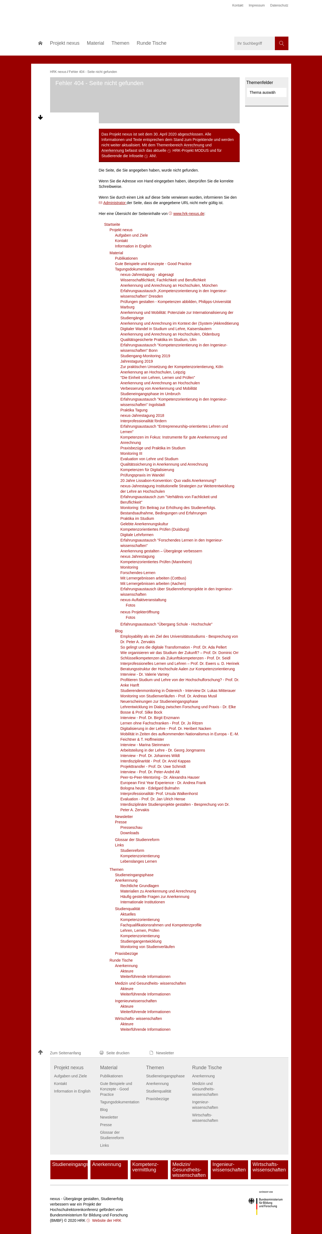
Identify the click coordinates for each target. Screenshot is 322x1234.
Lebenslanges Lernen (139, 861)
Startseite (112, 224)
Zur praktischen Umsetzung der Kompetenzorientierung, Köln (172, 367)
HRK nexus (58, 72)
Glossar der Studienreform (137, 839)
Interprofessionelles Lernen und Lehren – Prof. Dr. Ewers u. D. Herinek (180, 663)
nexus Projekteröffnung (140, 612)
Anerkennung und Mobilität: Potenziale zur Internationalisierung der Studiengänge (177, 315)
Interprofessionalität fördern (144, 421)
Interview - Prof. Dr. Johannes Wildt (150, 755)
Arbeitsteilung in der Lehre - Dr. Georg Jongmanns (163, 750)
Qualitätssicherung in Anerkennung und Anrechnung (164, 464)
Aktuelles (128, 914)
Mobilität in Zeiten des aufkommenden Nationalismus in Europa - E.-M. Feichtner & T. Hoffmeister (180, 737)
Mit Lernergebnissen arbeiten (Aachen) (153, 583)
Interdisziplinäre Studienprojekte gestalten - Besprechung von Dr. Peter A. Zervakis (175, 807)
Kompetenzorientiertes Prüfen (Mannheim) (156, 562)
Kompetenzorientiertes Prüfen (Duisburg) (155, 529)
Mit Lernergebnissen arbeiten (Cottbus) (153, 578)
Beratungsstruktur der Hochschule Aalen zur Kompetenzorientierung (178, 669)
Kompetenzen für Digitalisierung (147, 470)
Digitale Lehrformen (137, 535)
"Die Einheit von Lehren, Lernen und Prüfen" (158, 377)
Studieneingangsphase (134, 875)
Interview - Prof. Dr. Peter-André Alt (150, 772)
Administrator (115, 203)
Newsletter (124, 816)
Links (119, 845)
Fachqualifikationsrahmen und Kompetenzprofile (161, 925)
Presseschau (131, 827)
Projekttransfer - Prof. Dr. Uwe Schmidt (153, 766)
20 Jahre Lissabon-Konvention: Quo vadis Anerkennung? (168, 480)
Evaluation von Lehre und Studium (149, 459)
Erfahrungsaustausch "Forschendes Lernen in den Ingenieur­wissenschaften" (172, 543)
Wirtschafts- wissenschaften (138, 1018)
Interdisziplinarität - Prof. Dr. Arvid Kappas (156, 761)
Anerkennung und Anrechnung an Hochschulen (160, 383)
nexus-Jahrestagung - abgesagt (147, 274)
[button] (66, 1052)
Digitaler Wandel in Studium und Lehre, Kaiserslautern (166, 329)
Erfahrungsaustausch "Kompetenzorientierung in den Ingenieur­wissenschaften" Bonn (174, 348)
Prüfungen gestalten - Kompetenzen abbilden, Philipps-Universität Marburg (176, 304)
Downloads (130, 833)
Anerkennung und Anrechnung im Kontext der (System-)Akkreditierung (180, 323)
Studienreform (132, 850)
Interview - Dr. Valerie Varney (145, 674)
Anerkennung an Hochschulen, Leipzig (153, 372)
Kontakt (121, 241)
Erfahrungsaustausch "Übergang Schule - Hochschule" (167, 624)
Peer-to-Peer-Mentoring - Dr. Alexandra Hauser (160, 777)
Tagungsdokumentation (134, 269)
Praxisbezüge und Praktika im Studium (153, 448)
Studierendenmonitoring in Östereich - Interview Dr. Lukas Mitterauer (178, 690)
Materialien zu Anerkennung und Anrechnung (158, 891)
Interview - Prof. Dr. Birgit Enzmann (150, 718)
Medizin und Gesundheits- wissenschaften (150, 983)
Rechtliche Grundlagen (140, 886)
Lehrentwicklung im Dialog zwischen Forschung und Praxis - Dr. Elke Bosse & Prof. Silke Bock (178, 709)
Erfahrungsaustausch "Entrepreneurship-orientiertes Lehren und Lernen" (174, 429)
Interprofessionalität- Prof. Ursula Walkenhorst (159, 793)
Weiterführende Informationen (146, 976)
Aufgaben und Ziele (131, 235)
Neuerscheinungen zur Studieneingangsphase (159, 701)
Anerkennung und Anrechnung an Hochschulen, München (169, 285)
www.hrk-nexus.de (188, 213)
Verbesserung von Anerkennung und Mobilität (159, 388)
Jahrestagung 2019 (137, 361)
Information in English (133, 246)
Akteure (127, 971)
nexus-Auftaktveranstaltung (144, 600)
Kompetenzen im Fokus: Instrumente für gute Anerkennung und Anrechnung (174, 440)
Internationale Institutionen (143, 902)
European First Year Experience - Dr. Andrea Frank (163, 783)
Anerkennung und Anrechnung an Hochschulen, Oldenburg (170, 334)
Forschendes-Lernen (138, 573)
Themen (116, 869)
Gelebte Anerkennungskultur (144, 524)
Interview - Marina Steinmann (145, 745)
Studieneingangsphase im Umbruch (151, 394)
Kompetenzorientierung (140, 856)
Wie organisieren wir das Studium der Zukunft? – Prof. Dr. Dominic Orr (180, 652)
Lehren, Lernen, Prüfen (140, 930)
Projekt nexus (121, 230)
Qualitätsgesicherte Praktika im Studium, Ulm (159, 339)
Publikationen (126, 258)
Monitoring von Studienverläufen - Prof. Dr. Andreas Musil (169, 696)
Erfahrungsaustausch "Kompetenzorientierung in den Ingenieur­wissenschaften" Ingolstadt (174, 402)
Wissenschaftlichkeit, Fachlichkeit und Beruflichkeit (163, 280)
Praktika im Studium (137, 518)
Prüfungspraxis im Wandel (143, 475)
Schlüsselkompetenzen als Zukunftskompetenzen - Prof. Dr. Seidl (175, 658)
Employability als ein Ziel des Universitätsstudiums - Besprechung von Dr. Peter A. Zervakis (179, 639)
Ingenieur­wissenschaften (136, 1001)
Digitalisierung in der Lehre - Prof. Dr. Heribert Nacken (166, 728)
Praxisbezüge (126, 953)
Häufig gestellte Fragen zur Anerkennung (155, 896)
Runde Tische (121, 960)
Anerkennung (113, 150)
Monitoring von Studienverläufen (148, 947)
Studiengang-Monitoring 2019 (145, 356)
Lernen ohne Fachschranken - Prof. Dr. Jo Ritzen (162, 723)
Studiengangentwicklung (141, 941)
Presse (121, 822)
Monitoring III (131, 453)
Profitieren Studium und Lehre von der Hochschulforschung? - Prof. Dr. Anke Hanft (180, 682)
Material (116, 253)
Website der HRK (106, 1220)
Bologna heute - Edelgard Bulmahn (150, 788)
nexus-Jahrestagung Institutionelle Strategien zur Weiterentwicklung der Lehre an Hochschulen (178, 489)
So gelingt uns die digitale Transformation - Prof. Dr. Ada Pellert (174, 647)
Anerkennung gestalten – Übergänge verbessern (161, 551)
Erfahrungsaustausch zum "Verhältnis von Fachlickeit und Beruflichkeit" (169, 499)
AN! (152, 156)
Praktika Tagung (134, 410)
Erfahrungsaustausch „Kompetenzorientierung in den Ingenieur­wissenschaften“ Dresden (174, 293)
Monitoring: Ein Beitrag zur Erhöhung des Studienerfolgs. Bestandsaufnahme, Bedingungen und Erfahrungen (168, 510)
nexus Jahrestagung (138, 556)
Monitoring (129, 567)
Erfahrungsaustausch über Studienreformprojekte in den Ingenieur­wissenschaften (177, 592)
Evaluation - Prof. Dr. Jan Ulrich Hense (153, 799)
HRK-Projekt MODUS (191, 150)
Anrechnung (194, 145)
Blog (119, 631)
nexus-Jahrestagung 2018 (142, 415)
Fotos (130, 605)
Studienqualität (127, 909)
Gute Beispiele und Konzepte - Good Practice (153, 264)
